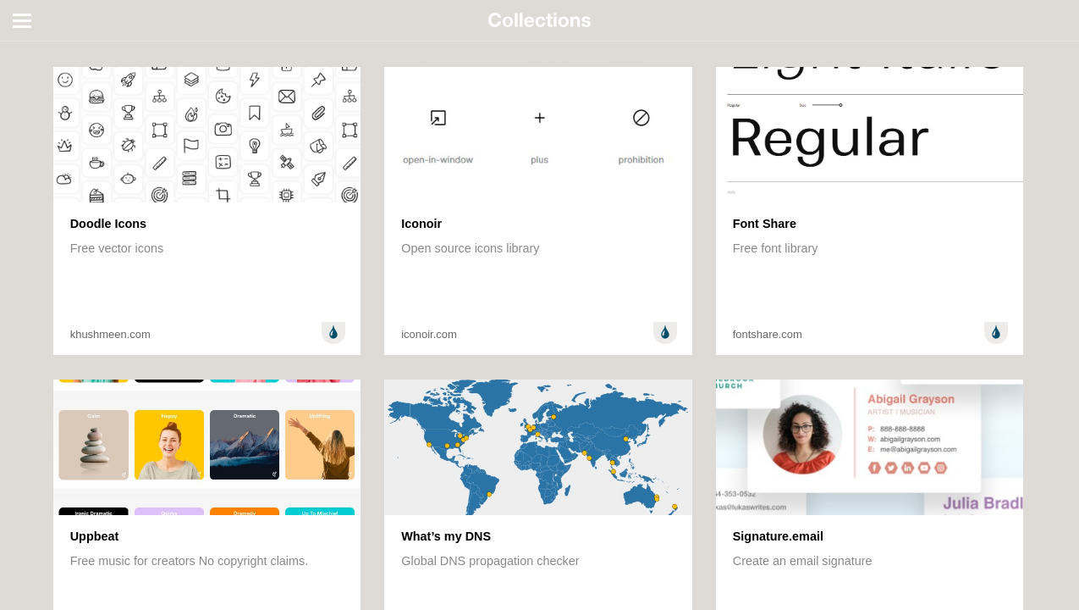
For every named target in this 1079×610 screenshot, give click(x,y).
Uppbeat (94, 536)
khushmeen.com (110, 334)
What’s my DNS (446, 536)
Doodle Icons (108, 223)
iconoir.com (429, 334)
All (23, 49)
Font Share (764, 223)
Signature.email (778, 536)
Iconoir (421, 223)
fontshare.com (767, 334)
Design (333, 333)
